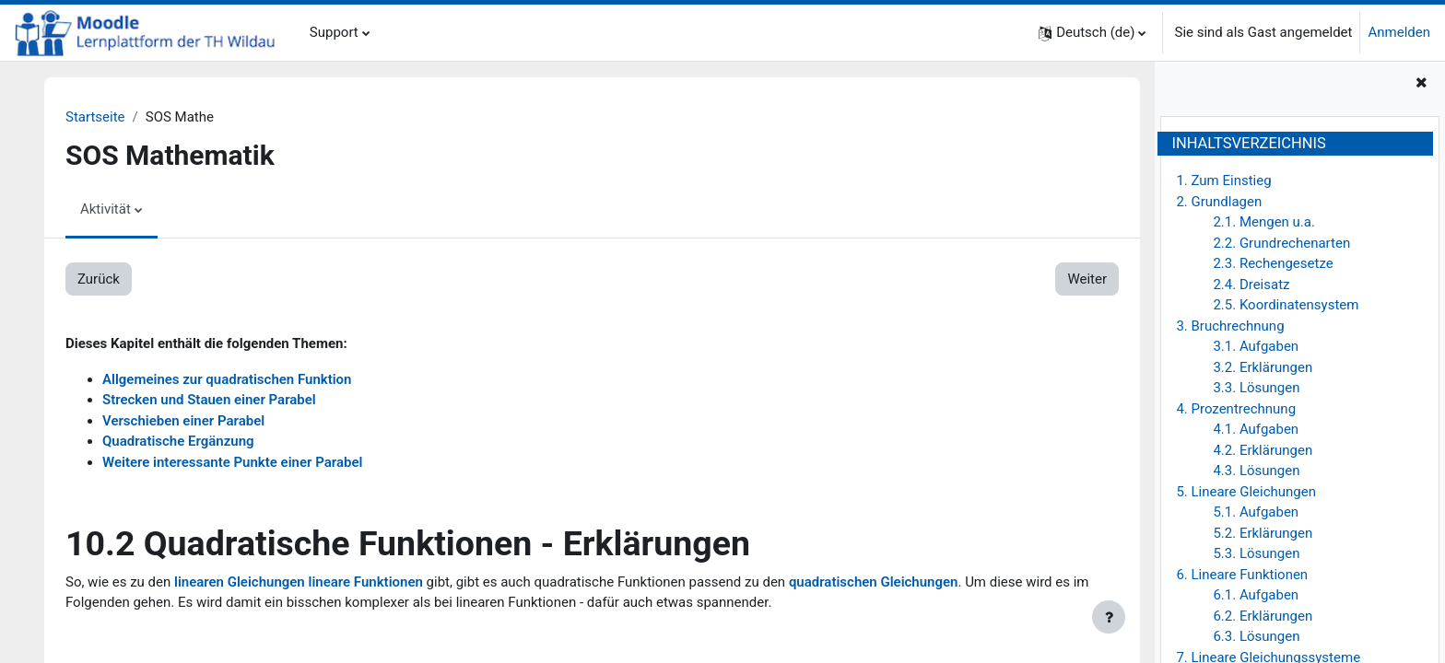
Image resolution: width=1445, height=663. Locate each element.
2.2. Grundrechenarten (1281, 243)
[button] (1092, 33)
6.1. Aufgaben (1255, 595)
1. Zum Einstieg (1223, 180)
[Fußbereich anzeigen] (1108, 617)
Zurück (98, 279)
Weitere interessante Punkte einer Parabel (232, 462)
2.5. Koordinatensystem (1285, 305)
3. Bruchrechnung (1230, 326)
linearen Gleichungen (239, 582)
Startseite (95, 117)
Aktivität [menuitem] (105, 209)
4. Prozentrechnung (1236, 409)
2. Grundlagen (1219, 201)
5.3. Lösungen (1256, 553)
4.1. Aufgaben (1255, 429)
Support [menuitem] (334, 32)
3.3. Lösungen (1256, 387)
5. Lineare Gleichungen (1246, 491)
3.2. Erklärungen (1262, 367)
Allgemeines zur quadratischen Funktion (227, 379)
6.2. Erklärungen (1262, 616)
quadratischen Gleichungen (873, 582)
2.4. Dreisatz (1251, 284)
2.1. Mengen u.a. (1264, 222)
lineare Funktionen (366, 582)
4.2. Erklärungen (1262, 450)
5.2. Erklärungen (1262, 533)
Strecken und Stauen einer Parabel (209, 399)
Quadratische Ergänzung (178, 441)
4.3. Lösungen (1256, 470)
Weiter (1087, 279)
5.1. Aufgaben (1255, 512)
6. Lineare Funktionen (1242, 574)
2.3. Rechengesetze (1273, 263)
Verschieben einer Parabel (183, 421)
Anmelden (1399, 32)
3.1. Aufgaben (1255, 346)
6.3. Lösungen (1256, 636)
